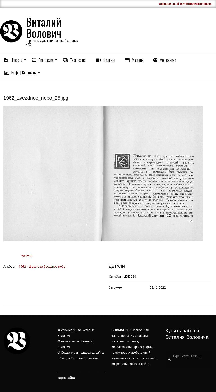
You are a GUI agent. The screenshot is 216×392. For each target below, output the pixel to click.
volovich (27, 256)
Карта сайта (66, 378)
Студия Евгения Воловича (78, 358)
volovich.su (68, 330)
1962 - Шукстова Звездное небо (42, 266)
